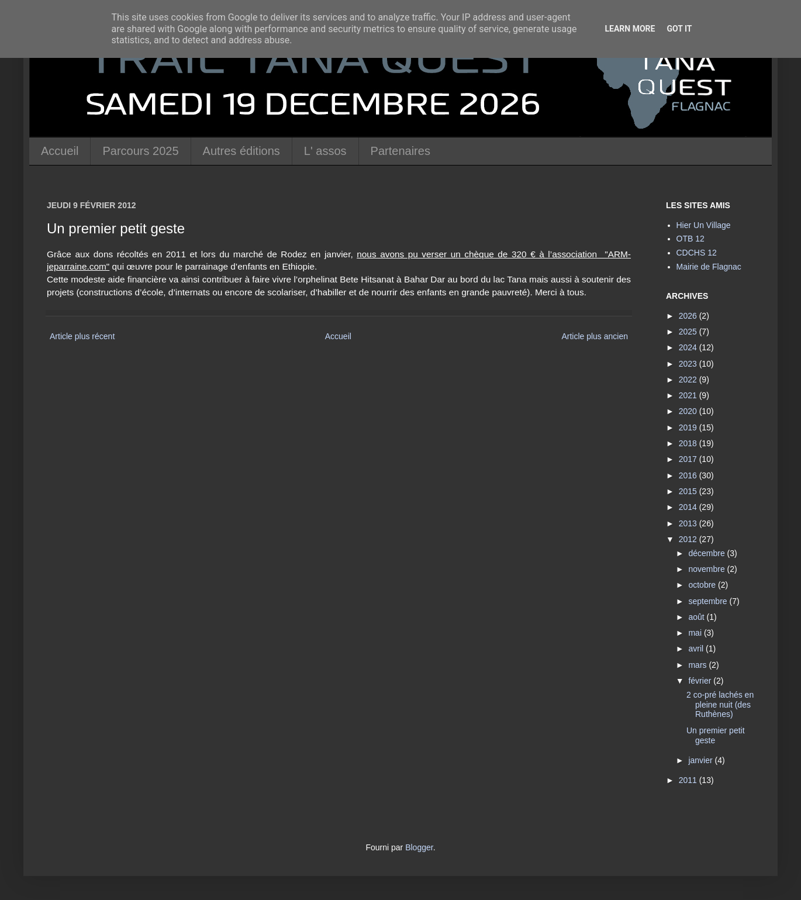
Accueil (59, 150)
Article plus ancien (594, 336)
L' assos (325, 150)
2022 (689, 379)
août (697, 617)
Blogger (419, 847)
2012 (689, 539)
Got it (679, 28)
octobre (703, 584)
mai (695, 632)
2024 (689, 347)
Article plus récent (82, 336)
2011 (689, 780)
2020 (689, 411)
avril (697, 648)
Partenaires (400, 150)
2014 (689, 507)
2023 (689, 363)
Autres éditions (241, 150)
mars (698, 665)
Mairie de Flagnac (708, 266)
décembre (707, 553)
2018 (689, 443)
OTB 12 (690, 238)
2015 (689, 491)
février (700, 680)
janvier (701, 760)
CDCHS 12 (696, 252)
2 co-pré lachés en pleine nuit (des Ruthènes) (720, 704)
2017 (689, 459)
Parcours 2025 (140, 150)
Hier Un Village (703, 225)
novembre (707, 569)
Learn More (630, 28)
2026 (689, 315)
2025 (689, 331)
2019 (689, 427)
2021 (689, 395)
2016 (689, 475)
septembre (708, 601)
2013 (689, 523)
